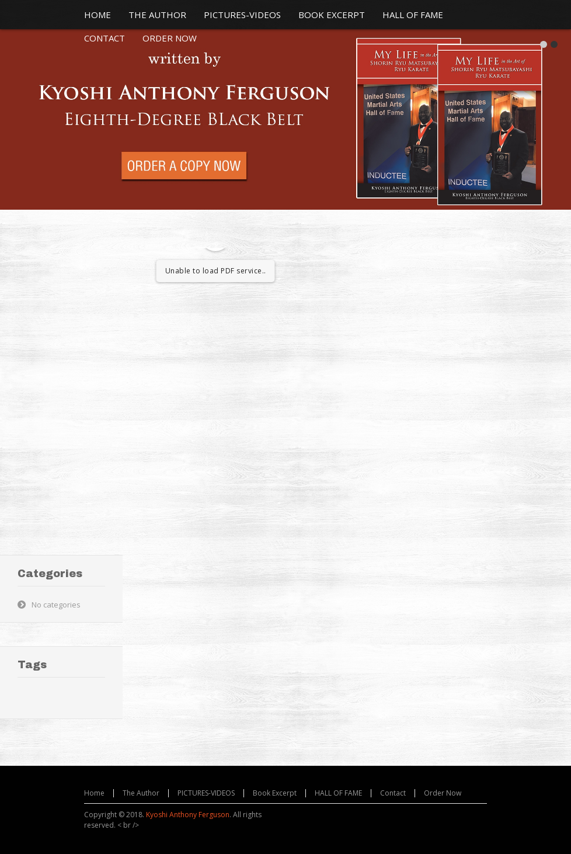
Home (94, 793)
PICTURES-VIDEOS (206, 793)
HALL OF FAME (338, 793)
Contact (393, 793)
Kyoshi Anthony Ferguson (187, 815)
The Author (141, 793)
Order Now (442, 793)
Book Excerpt (275, 793)
